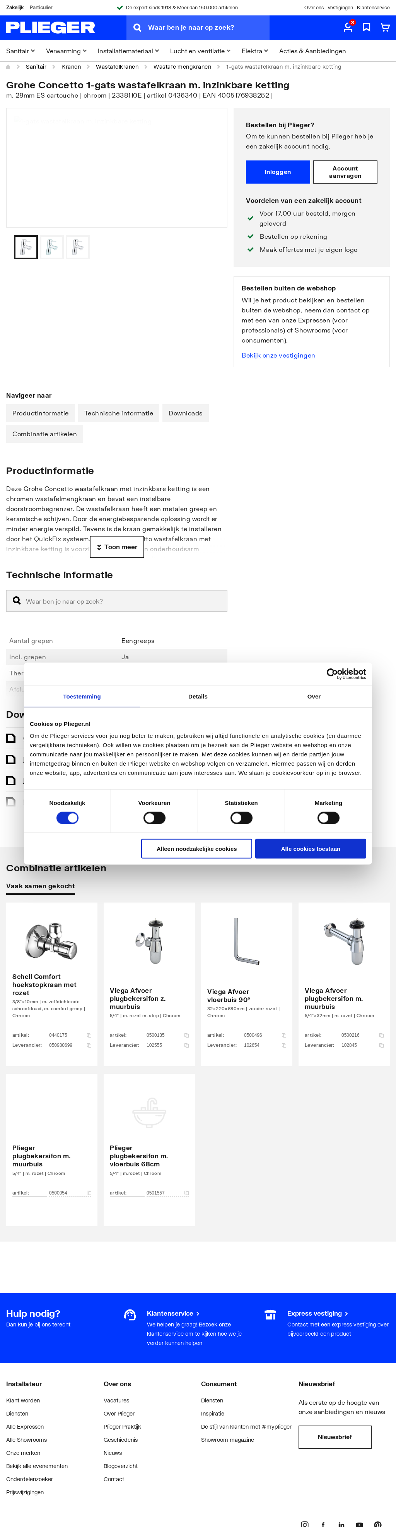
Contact (114, 1479)
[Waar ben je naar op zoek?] (209, 27)
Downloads (186, 413)
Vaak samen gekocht (40, 885)
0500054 (70, 1193)
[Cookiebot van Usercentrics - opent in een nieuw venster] (332, 674)
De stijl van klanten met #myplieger (246, 1426)
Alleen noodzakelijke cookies (197, 848)
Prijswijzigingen (25, 1492)
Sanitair (36, 66)
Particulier (41, 7)
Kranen (71, 66)
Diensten (17, 1413)
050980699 (70, 1045)
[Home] (8, 67)
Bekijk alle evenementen (37, 1466)
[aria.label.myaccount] (348, 27)
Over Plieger (119, 1413)
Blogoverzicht (121, 1466)
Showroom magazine (227, 1439)
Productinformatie (40, 413)
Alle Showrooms (26, 1439)
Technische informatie (119, 413)
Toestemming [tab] (82, 696)
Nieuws (113, 1452)
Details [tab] (198, 696)
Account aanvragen (345, 172)
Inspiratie (212, 1413)
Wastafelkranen (117, 66)
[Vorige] (212, 247)
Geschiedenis (121, 1439)
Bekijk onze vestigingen (279, 355)
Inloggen (278, 171)
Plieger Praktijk (122, 1426)
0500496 (265, 1035)
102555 (168, 1045)
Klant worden (23, 1400)
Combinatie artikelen (44, 433)
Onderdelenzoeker (29, 1479)
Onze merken (23, 1452)
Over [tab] (314, 696)
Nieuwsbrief (335, 1436)
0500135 (168, 1035)
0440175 (70, 1035)
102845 (362, 1045)
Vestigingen (340, 7)
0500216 (362, 1035)
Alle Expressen (25, 1426)
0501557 (168, 1193)
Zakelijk (15, 7)
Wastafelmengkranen (182, 66)
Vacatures (116, 1400)
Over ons (314, 7)
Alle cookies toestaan (310, 848)
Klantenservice (373, 7)
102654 (265, 1045)
